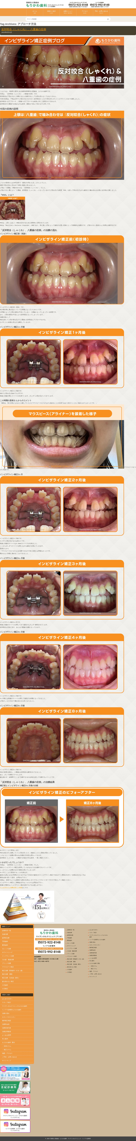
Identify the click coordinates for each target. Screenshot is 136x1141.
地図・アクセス (7, 1053)
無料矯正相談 (6, 1021)
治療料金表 (5, 1024)
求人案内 (5, 1039)
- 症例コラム (6, 1046)
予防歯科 (5, 942)
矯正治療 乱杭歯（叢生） (11, 978)
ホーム (35, 12)
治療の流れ (5, 1013)
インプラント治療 (8, 956)
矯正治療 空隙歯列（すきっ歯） (13, 971)
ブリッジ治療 (6, 963)
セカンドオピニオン (8, 1017)
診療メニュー (68, 12)
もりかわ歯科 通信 (8, 1043)
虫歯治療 (5, 934)
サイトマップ (6, 1061)
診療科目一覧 (6, 931)
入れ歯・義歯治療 (8, 960)
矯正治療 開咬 (7, 974)
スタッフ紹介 (6, 1003)
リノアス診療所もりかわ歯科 (11, 1010)
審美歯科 (5, 945)
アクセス (85, 12)
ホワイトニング (7, 953)
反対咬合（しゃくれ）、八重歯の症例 (23, 29)
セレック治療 (6, 949)
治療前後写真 (6, 1028)
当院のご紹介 (51, 12)
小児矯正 (5, 989)
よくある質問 (6, 1035)
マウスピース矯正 (8, 967)
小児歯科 (5, 985)
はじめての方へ (7, 999)
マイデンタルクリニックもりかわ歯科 (14, 1006)
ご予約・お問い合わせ (9, 1057)
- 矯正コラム (6, 1050)
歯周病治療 (5, 938)
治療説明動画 (6, 1032)
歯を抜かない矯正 (8, 982)
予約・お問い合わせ (101, 12)
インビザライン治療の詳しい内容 (11, 888)
